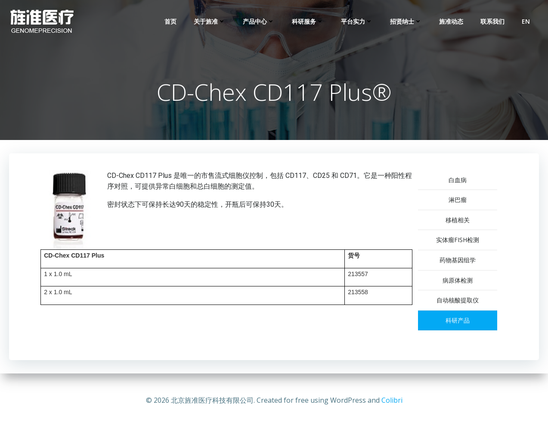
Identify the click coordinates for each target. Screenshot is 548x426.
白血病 (464, 181)
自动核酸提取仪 (464, 302)
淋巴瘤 (464, 201)
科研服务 (309, 22)
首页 (171, 22)
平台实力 (358, 22)
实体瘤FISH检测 (463, 241)
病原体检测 (464, 281)
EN (527, 22)
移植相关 (464, 221)
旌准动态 (452, 22)
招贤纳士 (407, 22)
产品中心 (260, 22)
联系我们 (493, 22)
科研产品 (464, 321)
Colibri (391, 400)
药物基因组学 (464, 261)
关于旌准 (210, 22)
